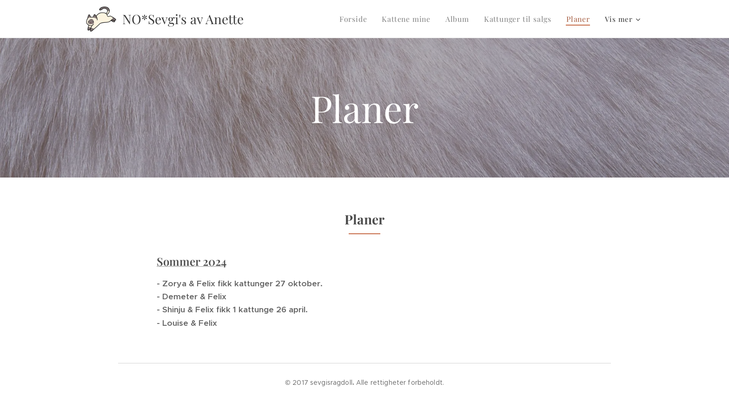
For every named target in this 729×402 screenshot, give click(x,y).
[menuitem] (361, 19)
